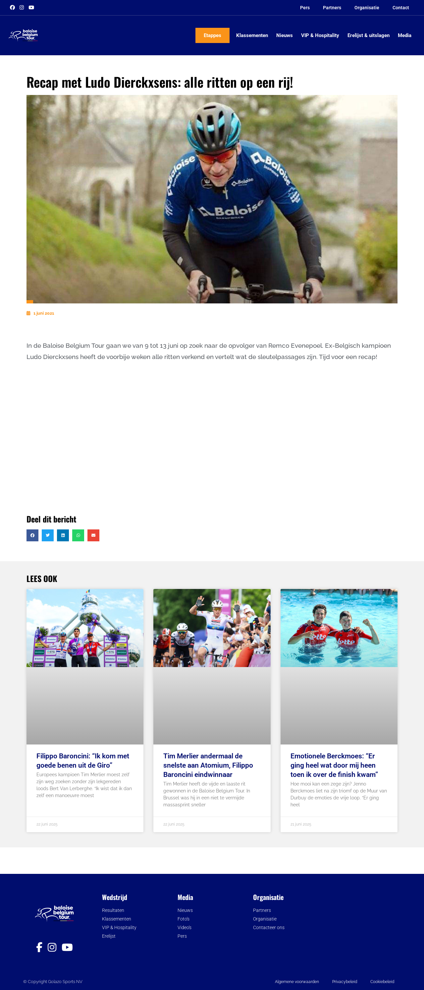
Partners (332, 7)
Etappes (212, 35)
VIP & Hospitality (320, 35)
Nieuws (284, 35)
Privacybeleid (344, 981)
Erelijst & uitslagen (368, 35)
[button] (32, 535)
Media (404, 35)
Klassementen (252, 35)
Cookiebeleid (382, 981)
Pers (305, 7)
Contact (401, 7)
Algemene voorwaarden (297, 981)
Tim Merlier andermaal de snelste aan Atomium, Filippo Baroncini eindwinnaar (208, 765)
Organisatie (366, 7)
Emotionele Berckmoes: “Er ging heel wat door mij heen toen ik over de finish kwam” (334, 765)
